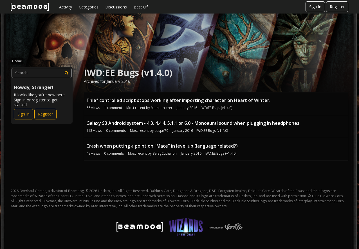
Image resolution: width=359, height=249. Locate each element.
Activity (65, 7)
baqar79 (161, 130)
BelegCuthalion (164, 153)
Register (337, 6)
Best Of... (142, 7)
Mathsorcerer (161, 107)
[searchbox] (42, 73)
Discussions (116, 7)
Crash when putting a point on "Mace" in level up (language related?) (162, 146)
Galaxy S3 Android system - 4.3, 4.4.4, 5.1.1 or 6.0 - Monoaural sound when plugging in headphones (192, 123)
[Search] (67, 73)
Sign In (315, 6)
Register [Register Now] (45, 114)
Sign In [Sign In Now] (23, 114)
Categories (88, 7)
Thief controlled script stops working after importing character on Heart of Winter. (178, 100)
